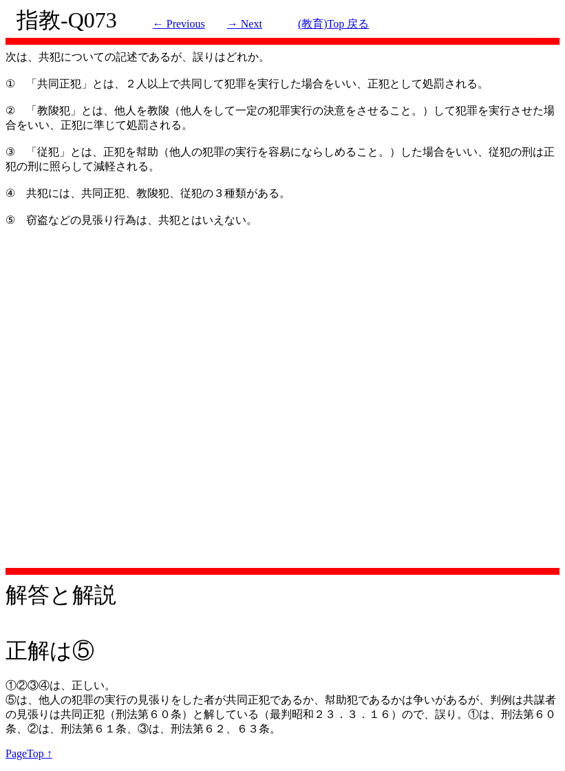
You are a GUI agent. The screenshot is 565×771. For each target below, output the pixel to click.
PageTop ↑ (29, 753)
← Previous (179, 24)
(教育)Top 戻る (333, 24)
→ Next (244, 24)
